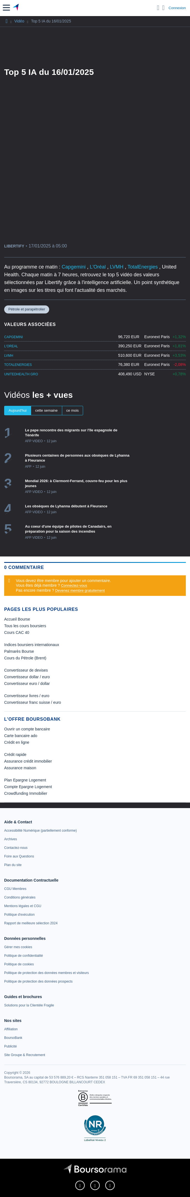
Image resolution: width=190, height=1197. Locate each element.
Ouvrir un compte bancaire (27, 729)
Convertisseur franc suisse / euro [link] (32, 702)
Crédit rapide (15, 754)
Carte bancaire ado (20, 735)
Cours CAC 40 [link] (16, 632)
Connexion (177, 8)
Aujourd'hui (18, 410)
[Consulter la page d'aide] (163, 7)
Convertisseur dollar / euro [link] (27, 677)
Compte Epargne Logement (28, 786)
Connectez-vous (74, 585)
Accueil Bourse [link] (17, 619)
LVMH (117, 267)
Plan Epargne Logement (25, 780)
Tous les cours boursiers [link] (25, 626)
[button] (6, 7)
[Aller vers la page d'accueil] (16, 8)
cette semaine (46, 410)
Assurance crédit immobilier (28, 761)
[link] (40, 830)
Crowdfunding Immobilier (25, 793)
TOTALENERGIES (18, 365)
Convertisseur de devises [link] (26, 670)
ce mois (72, 410)
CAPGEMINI (13, 337)
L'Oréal (98, 267)
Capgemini (74, 267)
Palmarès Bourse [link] (19, 651)
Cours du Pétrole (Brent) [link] (25, 658)
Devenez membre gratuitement (80, 590)
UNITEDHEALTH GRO (21, 374)
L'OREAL (11, 346)
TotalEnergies (143, 267)
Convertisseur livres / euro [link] (26, 696)
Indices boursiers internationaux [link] (31, 644)
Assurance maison (20, 768)
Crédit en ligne (16, 742)
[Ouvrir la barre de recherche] (158, 7)
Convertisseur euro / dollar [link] (27, 683)
